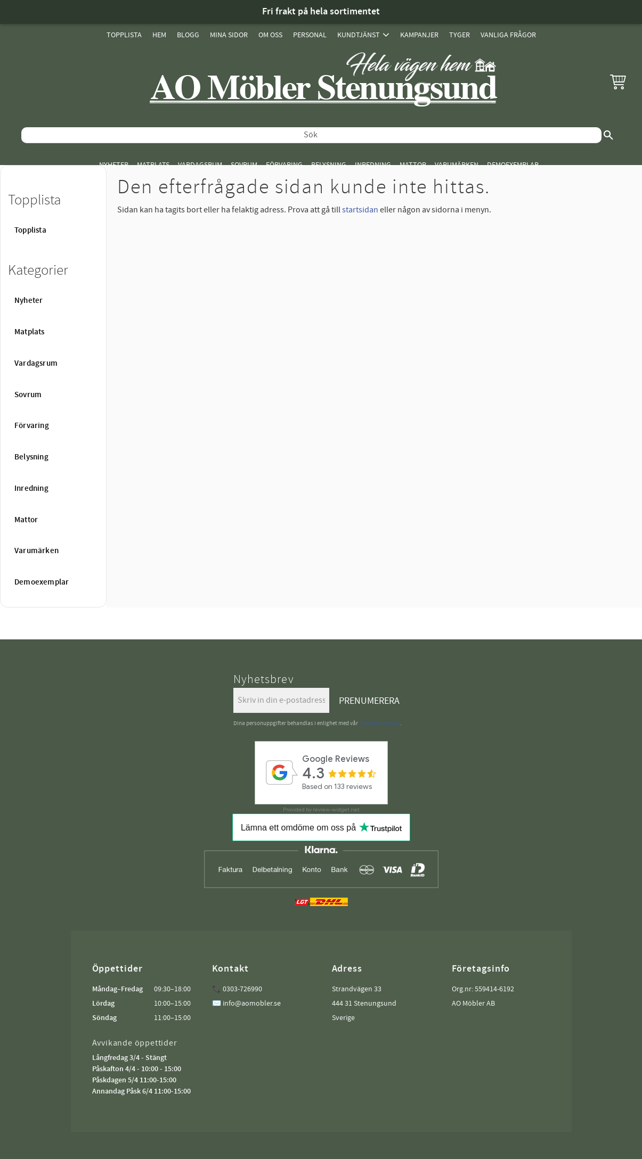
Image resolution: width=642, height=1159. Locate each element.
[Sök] (608, 135)
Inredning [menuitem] (373, 165)
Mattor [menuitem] (413, 165)
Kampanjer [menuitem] (419, 35)
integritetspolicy (379, 723)
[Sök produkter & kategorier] (311, 135)
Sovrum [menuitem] (244, 165)
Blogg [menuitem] (188, 35)
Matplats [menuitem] (153, 165)
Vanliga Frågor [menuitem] (508, 35)
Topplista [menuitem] (124, 35)
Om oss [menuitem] (270, 35)
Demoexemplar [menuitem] (513, 165)
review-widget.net (336, 809)
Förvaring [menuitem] (284, 165)
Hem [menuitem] (159, 35)
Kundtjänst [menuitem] (358, 35)
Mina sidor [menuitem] (229, 35)
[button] (618, 81)
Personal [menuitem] (310, 35)
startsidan (360, 209)
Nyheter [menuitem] (113, 165)
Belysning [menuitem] (328, 165)
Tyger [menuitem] (459, 35)
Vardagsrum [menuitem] (200, 165)
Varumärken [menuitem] (456, 165)
